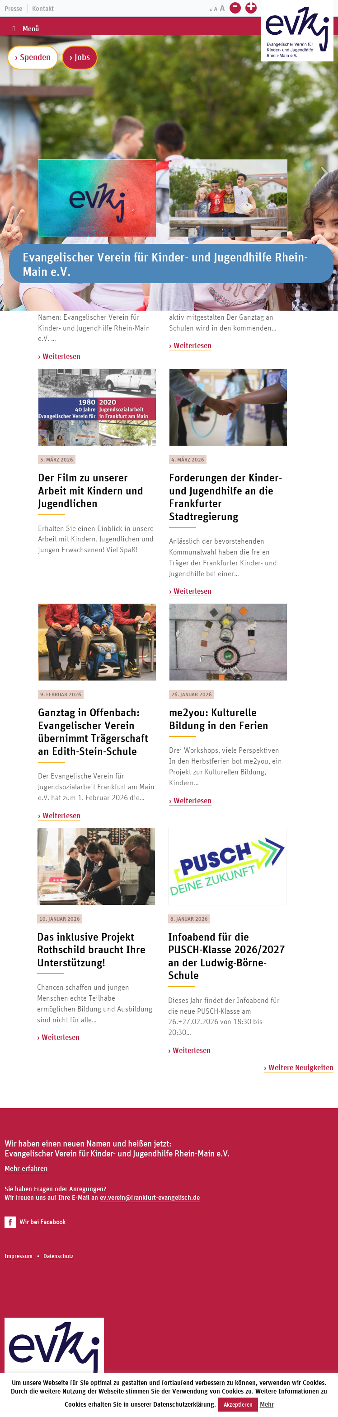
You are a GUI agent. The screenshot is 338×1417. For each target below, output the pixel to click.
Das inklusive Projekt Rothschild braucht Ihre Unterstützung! (91, 949)
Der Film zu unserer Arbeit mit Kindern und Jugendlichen (90, 490)
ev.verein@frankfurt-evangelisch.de (150, 1197)
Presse (13, 8)
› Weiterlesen (59, 356)
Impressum (19, 1256)
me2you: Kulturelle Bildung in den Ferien (218, 719)
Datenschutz (58, 1256)
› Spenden (33, 57)
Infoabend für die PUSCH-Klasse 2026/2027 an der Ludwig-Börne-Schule (226, 956)
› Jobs (80, 57)
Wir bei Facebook (35, 1221)
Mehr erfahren (26, 1168)
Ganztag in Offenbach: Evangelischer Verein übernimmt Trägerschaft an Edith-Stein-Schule (93, 731)
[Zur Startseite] (297, 32)
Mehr (267, 1404)
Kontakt (43, 8)
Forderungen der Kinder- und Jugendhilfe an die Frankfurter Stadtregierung (225, 496)
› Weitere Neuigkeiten (298, 1067)
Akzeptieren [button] (238, 1404)
